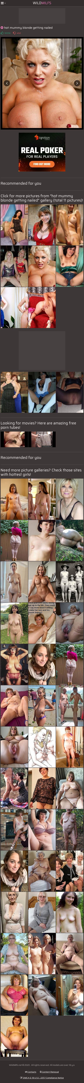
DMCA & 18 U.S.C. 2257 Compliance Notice (42, 1077)
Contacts (30, 1072)
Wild (42, 3)
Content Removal (49, 1072)
